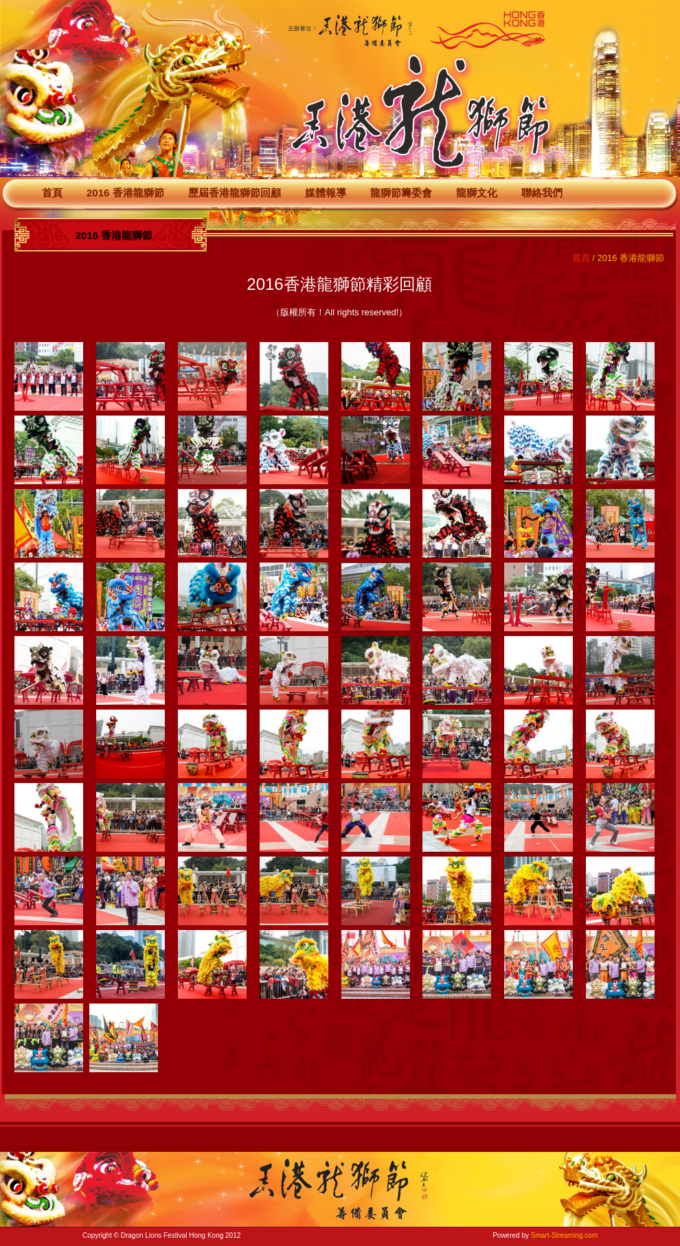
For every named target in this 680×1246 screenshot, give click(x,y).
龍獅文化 (476, 193)
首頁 (52, 193)
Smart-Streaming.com (564, 1235)
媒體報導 (325, 193)
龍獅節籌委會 (401, 193)
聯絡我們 (542, 193)
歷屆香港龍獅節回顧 (234, 193)
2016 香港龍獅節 (125, 193)
